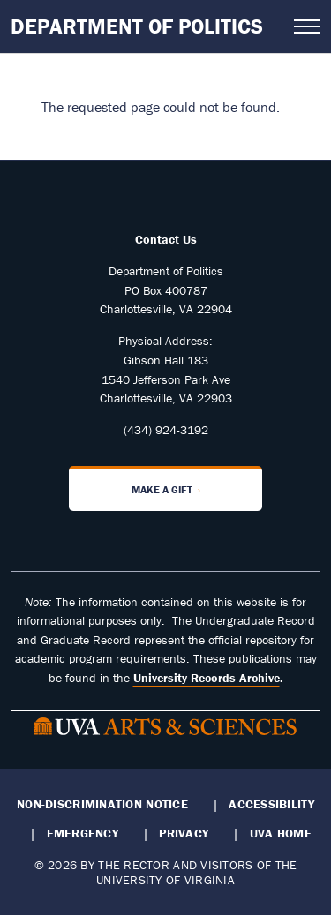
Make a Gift (162, 489)
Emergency (82, 833)
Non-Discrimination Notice (102, 804)
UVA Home (281, 833)
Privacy (183, 833)
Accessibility (271, 804)
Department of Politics (137, 26)
